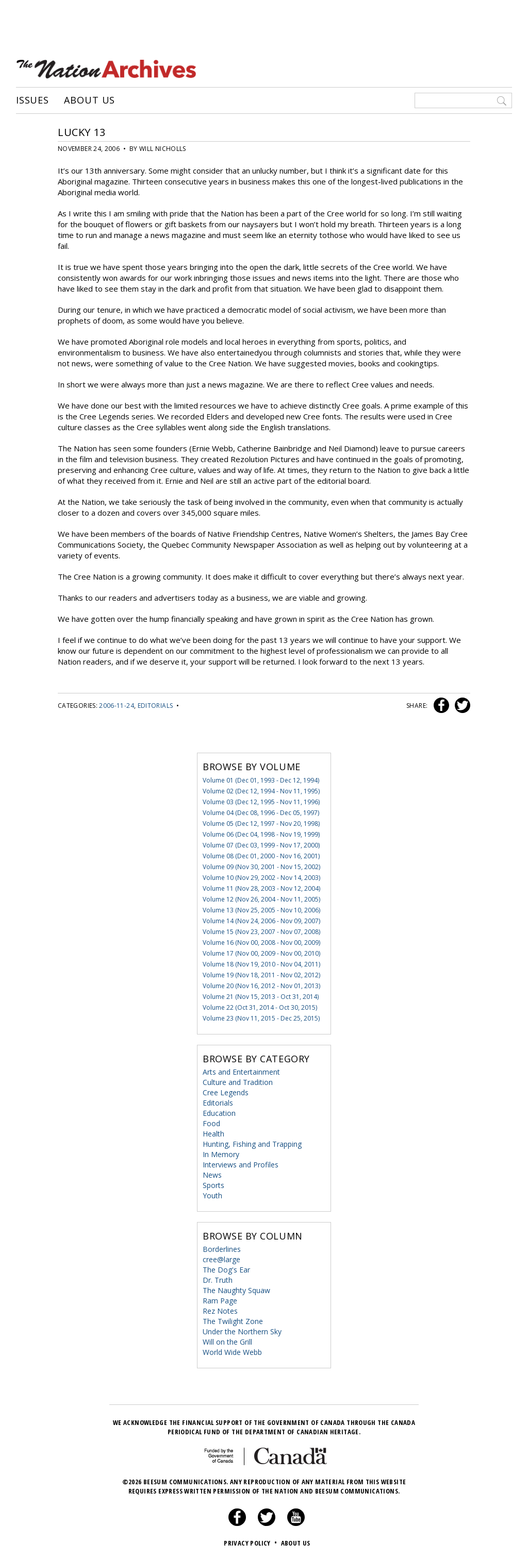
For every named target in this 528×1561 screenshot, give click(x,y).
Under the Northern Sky (242, 1331)
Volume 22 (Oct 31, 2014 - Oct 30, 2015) (260, 1007)
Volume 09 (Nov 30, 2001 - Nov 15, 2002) (261, 866)
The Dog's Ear (226, 1270)
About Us (89, 100)
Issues (32, 100)
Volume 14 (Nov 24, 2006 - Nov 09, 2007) (261, 921)
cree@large (221, 1259)
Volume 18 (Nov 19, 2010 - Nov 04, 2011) (261, 964)
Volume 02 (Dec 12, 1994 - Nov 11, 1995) (261, 791)
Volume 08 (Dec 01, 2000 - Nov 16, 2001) (261, 856)
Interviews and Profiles (240, 1164)
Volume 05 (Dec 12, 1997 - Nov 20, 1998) (261, 823)
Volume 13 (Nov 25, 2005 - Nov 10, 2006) (261, 910)
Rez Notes (220, 1311)
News (212, 1175)
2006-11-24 (116, 705)
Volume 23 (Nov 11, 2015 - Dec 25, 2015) (261, 1018)
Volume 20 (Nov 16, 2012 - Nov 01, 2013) (261, 985)
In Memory (221, 1154)
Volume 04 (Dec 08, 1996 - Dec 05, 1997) (261, 812)
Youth (212, 1195)
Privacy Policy (251, 1543)
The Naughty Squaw (236, 1290)
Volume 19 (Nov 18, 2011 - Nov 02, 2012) (261, 975)
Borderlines (222, 1249)
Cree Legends (226, 1092)
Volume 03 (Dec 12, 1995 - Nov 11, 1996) (261, 802)
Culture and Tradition (238, 1082)
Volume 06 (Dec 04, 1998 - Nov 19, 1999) (261, 834)
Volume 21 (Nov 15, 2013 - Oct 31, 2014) (261, 996)
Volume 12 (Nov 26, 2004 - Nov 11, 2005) (261, 899)
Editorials (155, 705)
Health (213, 1134)
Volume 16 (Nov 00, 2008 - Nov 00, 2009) (261, 942)
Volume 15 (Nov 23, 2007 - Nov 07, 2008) (261, 931)
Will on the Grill (227, 1342)
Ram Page (220, 1300)
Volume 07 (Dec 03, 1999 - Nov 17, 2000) (261, 845)
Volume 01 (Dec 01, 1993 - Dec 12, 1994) (261, 780)
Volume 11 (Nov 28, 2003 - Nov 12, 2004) (261, 888)
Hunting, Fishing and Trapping (252, 1144)
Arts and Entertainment (241, 1072)
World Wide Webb (232, 1352)
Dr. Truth (218, 1280)
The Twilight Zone (233, 1321)
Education (219, 1113)
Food (211, 1123)
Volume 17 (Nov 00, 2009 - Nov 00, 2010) (261, 953)
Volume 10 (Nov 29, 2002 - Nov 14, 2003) (261, 877)
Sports (213, 1185)
